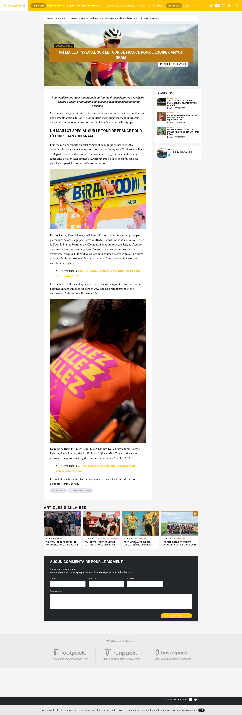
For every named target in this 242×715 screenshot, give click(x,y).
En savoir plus (188, 710)
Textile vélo (38, 5)
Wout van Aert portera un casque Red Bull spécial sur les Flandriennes (62, 545)
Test (193, 5)
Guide (186, 5)
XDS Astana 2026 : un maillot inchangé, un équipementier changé (182, 103)
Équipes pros (174, 5)
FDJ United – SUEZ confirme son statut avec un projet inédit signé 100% (100, 545)
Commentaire (57, 591)
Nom (53, 578)
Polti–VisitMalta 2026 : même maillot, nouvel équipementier (182, 117)
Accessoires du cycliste (88, 5)
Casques (70, 5)
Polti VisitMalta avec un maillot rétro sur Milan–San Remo (183, 132)
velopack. (51, 18)
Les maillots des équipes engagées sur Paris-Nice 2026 (179, 543)
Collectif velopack (156, 5)
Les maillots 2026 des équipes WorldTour (125, 5)
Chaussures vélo (55, 5)
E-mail (92, 578)
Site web (131, 578)
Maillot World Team (90, 18)
